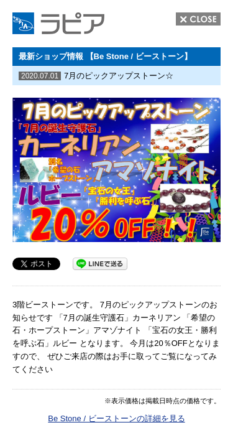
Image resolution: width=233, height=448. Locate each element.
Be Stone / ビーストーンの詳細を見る (116, 418)
